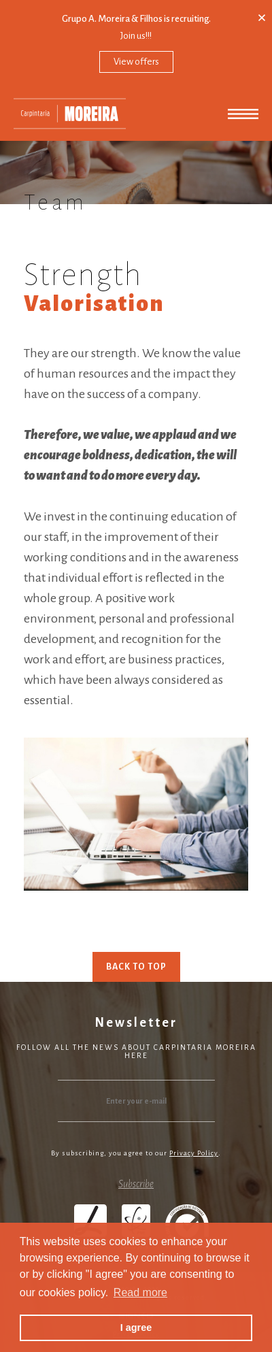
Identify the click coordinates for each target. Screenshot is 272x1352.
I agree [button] (136, 1327)
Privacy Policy (193, 1153)
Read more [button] (140, 1292)
